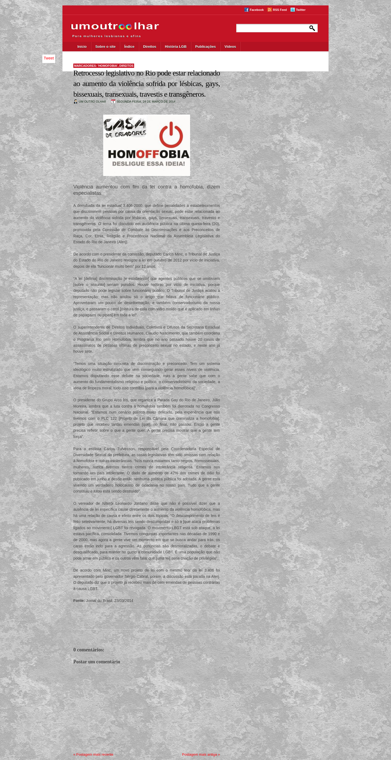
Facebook (257, 9)
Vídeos (230, 47)
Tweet (49, 58)
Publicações (205, 47)
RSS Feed (280, 9)
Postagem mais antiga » (201, 754)
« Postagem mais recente (93, 754)
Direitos (149, 47)
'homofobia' (108, 65)
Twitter (300, 9)
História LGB (175, 47)
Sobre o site (105, 47)
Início (82, 47)
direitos (126, 65)
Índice (129, 47)
